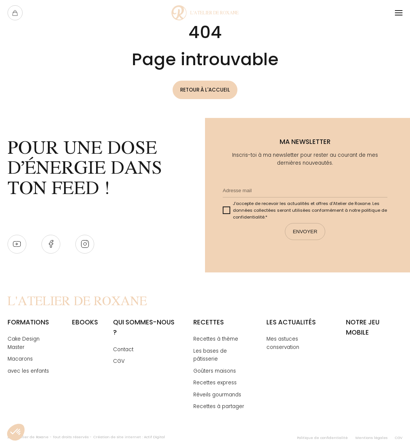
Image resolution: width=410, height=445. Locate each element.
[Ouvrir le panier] (15, 12)
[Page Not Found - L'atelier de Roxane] (205, 12)
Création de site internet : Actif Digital (129, 436)
